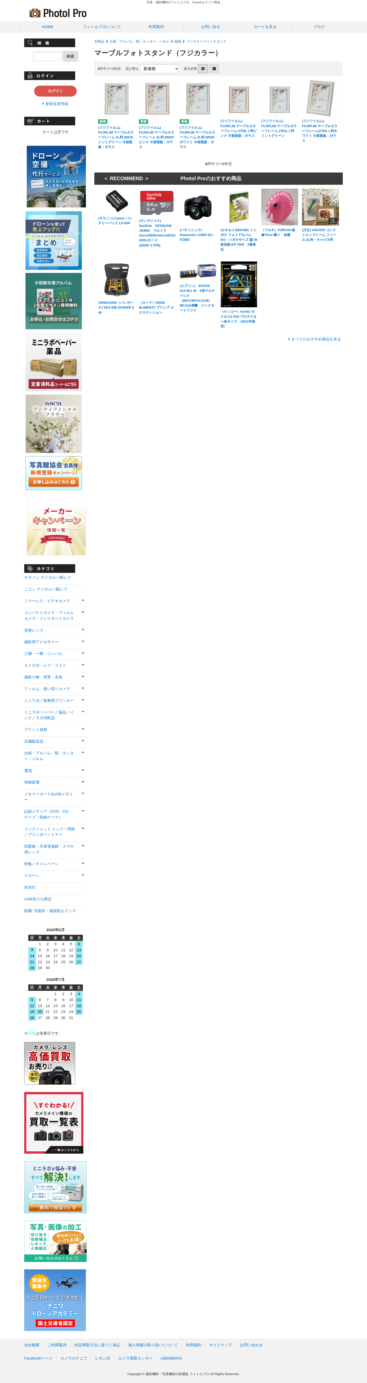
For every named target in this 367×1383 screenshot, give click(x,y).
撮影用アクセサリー (41, 642)
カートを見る (265, 26)
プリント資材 (35, 729)
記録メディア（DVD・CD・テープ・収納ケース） (48, 814)
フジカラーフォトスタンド (206, 41)
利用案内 (156, 26)
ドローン (32, 875)
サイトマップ (220, 1345)
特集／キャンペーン (41, 864)
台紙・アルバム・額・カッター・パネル (139, 41)
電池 (28, 770)
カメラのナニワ (73, 1358)
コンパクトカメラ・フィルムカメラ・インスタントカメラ (49, 615)
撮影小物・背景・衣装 (43, 677)
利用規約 (193, 1345)
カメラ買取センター (135, 1358)
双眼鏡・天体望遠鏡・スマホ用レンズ (49, 849)
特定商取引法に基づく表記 (97, 1345)
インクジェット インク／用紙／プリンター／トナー (49, 832)
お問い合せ (210, 26)
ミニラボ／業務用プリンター (49, 700)
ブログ (319, 26)
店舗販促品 (33, 741)
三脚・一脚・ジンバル (43, 653)
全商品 (99, 41)
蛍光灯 (30, 887)
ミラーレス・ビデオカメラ (47, 601)
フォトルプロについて (102, 26)
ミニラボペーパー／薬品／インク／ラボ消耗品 (49, 715)
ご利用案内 (57, 1345)
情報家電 (32, 782)
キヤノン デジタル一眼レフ (47, 577)
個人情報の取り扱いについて (153, 1345)
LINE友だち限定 (38, 899)
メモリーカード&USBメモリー (48, 797)
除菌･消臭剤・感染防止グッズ (50, 910)
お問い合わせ (251, 1345)
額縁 (178, 41)
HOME (48, 26)
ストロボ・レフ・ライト (45, 665)
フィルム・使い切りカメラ (47, 689)
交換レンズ (33, 630)
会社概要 (32, 1345)
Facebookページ (38, 1358)
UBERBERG (171, 1358)
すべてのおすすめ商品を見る (316, 339)
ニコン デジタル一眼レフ (45, 589)
